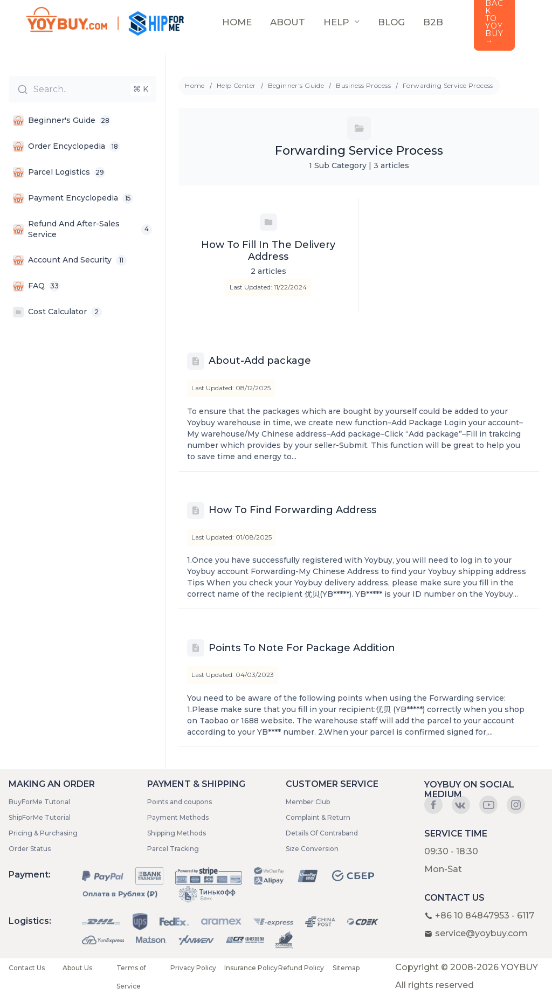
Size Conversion (312, 849)
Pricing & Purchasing (43, 833)
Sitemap (346, 968)
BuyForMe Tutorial (39, 802)
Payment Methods (178, 817)
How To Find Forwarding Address (292, 510)
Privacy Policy (193, 968)
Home (195, 85)
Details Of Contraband (322, 833)
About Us (77, 968)
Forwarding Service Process (448, 85)
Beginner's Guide (296, 85)
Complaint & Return (318, 817)
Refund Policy (301, 968)
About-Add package (260, 361)
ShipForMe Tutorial (40, 817)
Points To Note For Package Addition (302, 648)
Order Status (30, 849)
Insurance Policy (251, 968)
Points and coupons (179, 802)
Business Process (363, 85)
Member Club (308, 802)
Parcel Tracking (173, 849)
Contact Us (27, 968)
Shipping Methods (176, 833)
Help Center (236, 85)
